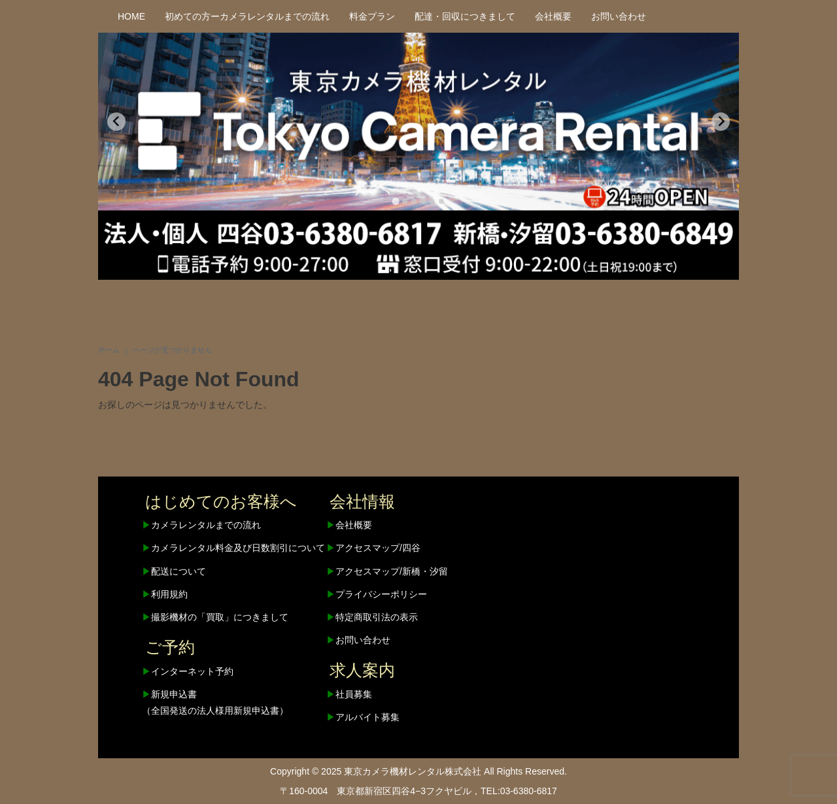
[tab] (395, 201)
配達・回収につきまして (465, 16)
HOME (131, 16)
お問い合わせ (618, 16)
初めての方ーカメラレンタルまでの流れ (247, 16)
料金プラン (372, 16)
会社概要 (553, 16)
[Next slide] (720, 121)
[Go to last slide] (116, 121)
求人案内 (362, 670)
